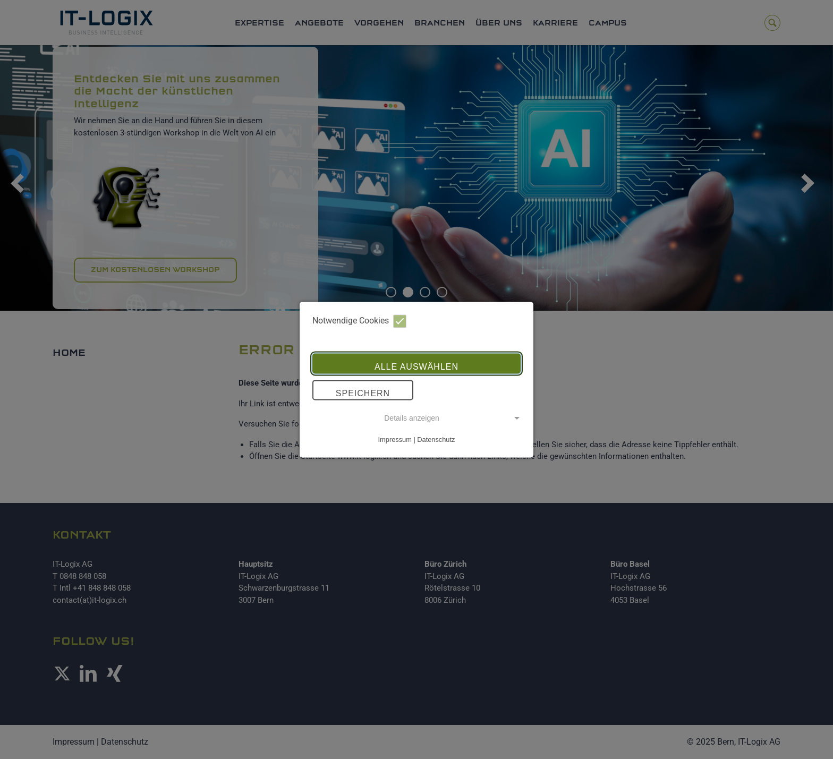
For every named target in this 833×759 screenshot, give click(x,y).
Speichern (363, 393)
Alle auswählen (416, 367)
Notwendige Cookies (359, 321)
